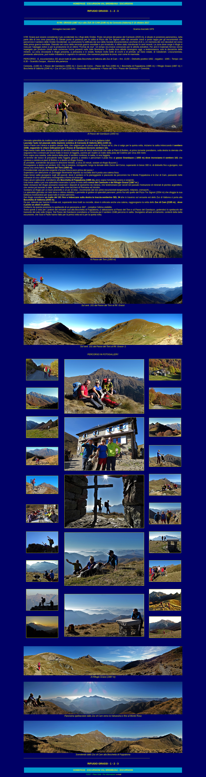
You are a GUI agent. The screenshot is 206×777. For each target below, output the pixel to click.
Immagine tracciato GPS (64, 29)
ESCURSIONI (93, 3)
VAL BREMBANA (109, 3)
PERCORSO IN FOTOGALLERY (103, 354)
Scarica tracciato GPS (143, 29)
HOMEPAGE (79, 3)
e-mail (118, 774)
